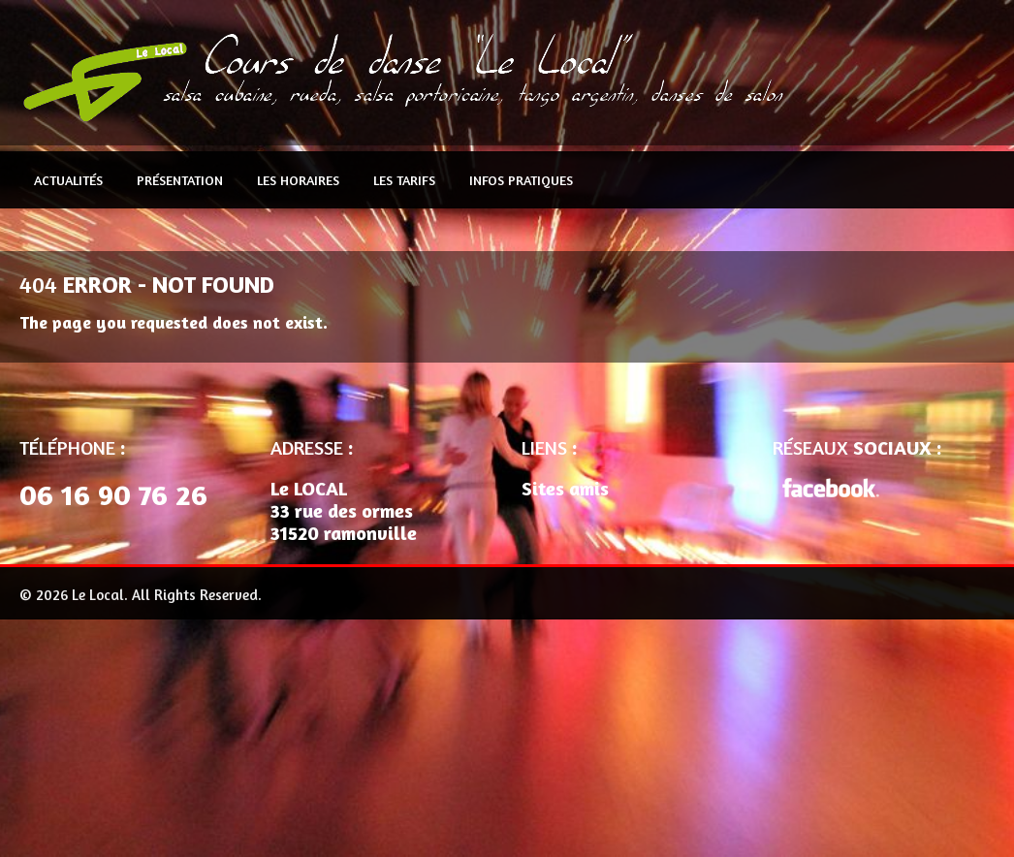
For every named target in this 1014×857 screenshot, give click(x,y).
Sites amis (565, 488)
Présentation (180, 180)
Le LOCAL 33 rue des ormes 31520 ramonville (343, 510)
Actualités (68, 180)
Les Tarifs (404, 180)
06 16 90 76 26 (113, 494)
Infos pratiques (521, 180)
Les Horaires (298, 180)
